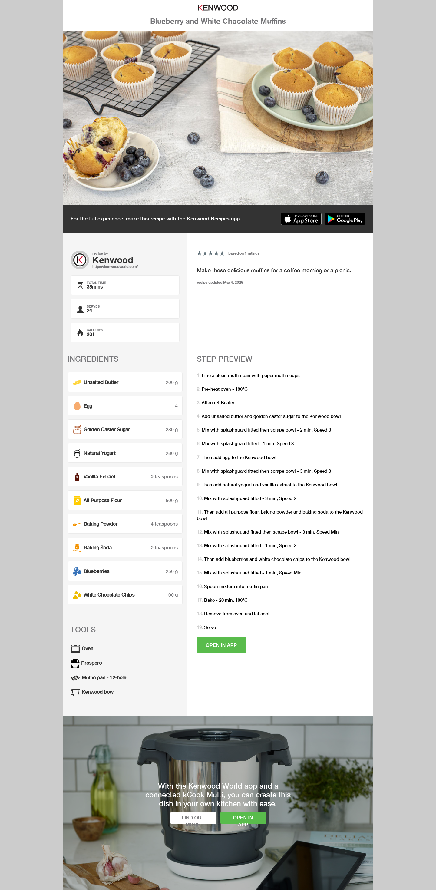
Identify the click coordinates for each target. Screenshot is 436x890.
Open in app (221, 645)
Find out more (193, 819)
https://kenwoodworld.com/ (115, 266)
